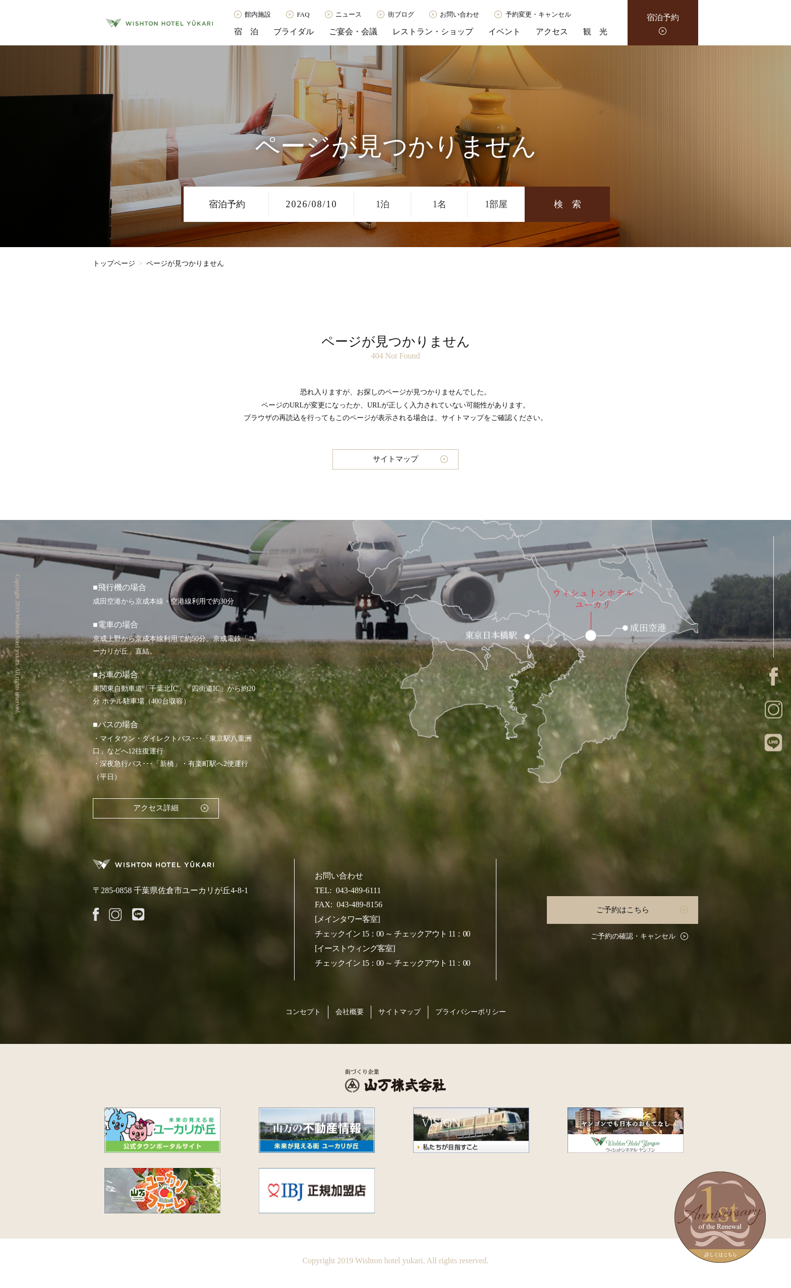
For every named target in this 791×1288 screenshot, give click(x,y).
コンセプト (303, 1012)
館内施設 (258, 14)
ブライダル (293, 31)
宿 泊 (246, 31)
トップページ (114, 263)
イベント (504, 31)
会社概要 (349, 1012)
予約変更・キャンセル (538, 14)
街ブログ (401, 14)
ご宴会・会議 (353, 31)
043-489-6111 (358, 890)
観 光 (595, 31)
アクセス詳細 (156, 808)
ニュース (348, 14)
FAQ (303, 14)
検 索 (567, 204)
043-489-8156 (359, 904)
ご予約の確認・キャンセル (633, 936)
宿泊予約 (663, 17)
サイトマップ (395, 459)
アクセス (552, 31)
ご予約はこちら (622, 910)
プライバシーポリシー (470, 1012)
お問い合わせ (459, 14)
